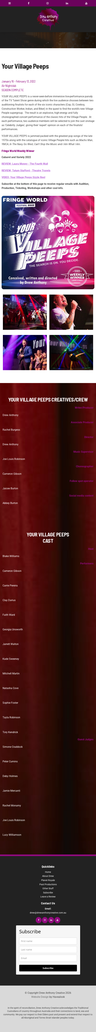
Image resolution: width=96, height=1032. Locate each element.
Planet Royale (48, 880)
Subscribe (48, 892)
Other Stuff (48, 888)
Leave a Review (48, 896)
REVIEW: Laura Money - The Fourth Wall (25, 163)
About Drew (48, 876)
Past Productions (48, 884)
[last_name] (48, 949)
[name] (48, 941)
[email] (48, 958)
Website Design (40, 996)
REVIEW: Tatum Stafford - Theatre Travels (26, 170)
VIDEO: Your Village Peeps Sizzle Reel (23, 177)
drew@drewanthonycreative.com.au (48, 910)
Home (48, 872)
